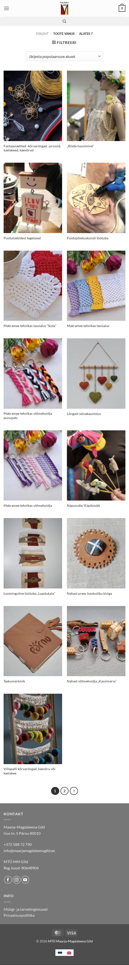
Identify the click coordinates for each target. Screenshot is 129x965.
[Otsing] (64, 21)
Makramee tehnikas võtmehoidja (28, 505)
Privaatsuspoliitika (19, 915)
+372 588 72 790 (18, 844)
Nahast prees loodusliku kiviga (89, 593)
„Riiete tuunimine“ (80, 146)
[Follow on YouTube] (25, 880)
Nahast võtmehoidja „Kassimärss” (92, 681)
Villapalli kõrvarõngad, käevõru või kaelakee (29, 771)
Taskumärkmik (14, 681)
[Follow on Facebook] (8, 880)
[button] (6, 8)
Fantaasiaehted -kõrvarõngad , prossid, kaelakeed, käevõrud (32, 148)
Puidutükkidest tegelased (22, 238)
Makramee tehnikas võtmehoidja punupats (28, 416)
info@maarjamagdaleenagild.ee (29, 850)
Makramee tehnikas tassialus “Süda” (30, 326)
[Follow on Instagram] (17, 880)
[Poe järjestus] (64, 56)
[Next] (74, 791)
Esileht (42, 34)
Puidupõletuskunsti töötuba (87, 238)
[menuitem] (59, 952)
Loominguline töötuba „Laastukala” (29, 593)
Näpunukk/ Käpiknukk (83, 505)
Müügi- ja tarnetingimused (25, 909)
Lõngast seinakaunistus (84, 414)
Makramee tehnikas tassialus (88, 326)
